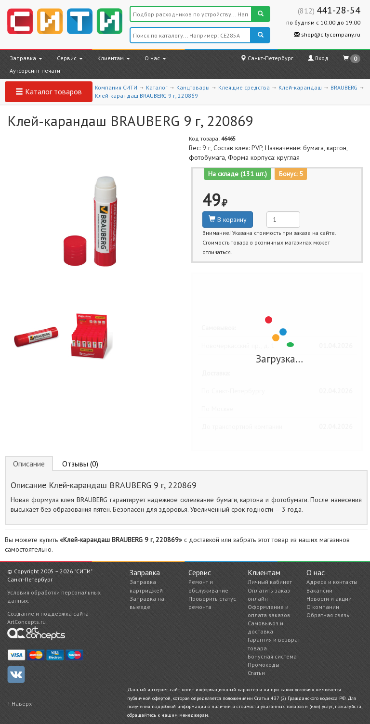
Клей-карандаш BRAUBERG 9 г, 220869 (146, 95)
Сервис (70, 58)
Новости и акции (329, 598)
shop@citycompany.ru (327, 34)
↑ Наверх (19, 703)
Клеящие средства (244, 87)
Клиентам (113, 58)
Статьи (256, 672)
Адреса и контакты (331, 581)
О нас (155, 58)
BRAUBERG (343, 87)
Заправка (26, 58)
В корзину (228, 219)
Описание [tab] (29, 463)
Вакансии (319, 590)
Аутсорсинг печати (35, 70)
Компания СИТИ (116, 87)
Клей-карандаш (300, 87)
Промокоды (263, 664)
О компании (322, 606)
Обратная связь (327, 615)
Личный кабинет (270, 581)
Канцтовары (193, 87)
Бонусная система (272, 656)
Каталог (157, 87)
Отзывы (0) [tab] (80, 463)
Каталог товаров (48, 91)
